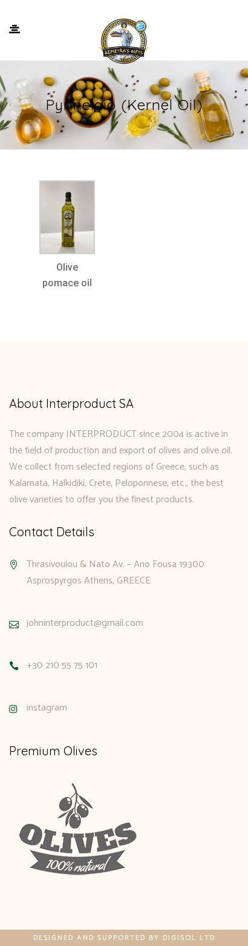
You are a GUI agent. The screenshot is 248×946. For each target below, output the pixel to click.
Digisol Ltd (189, 938)
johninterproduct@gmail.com (85, 623)
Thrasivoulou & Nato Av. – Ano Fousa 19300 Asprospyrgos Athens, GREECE (115, 572)
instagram (47, 708)
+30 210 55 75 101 (62, 665)
